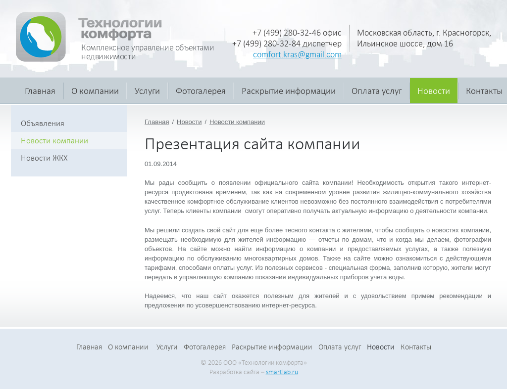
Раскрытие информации (289, 90)
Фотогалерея (201, 90)
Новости (433, 90)
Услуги (147, 90)
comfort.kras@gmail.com (297, 54)
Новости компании (237, 122)
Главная (40, 90)
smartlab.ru (282, 372)
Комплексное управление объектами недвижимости (147, 52)
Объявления (42, 123)
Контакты (416, 347)
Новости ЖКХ (44, 158)
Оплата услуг (377, 90)
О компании (95, 90)
